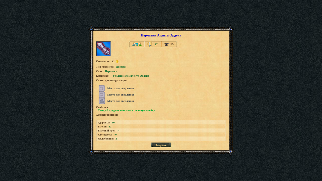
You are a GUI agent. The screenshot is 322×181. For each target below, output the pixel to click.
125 (169, 44)
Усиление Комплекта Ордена (131, 75)
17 (156, 44)
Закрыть (161, 145)
